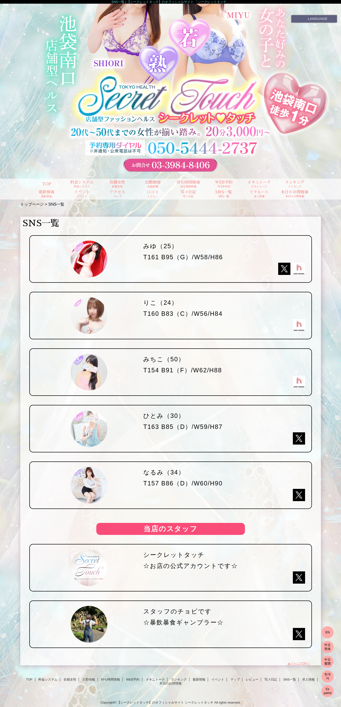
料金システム (47, 679)
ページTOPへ (300, 663)
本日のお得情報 (170, 683)
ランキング (179, 679)
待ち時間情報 (110, 679)
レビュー (252, 679)
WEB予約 (133, 679)
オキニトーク (155, 679)
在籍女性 (70, 679)
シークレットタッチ (199, 702)
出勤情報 (88, 679)
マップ (235, 679)
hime (299, 269)
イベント (217, 679)
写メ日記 (270, 679)
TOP (46, 184)
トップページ (32, 204)
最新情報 (199, 679)
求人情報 (308, 679)
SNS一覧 (289, 679)
